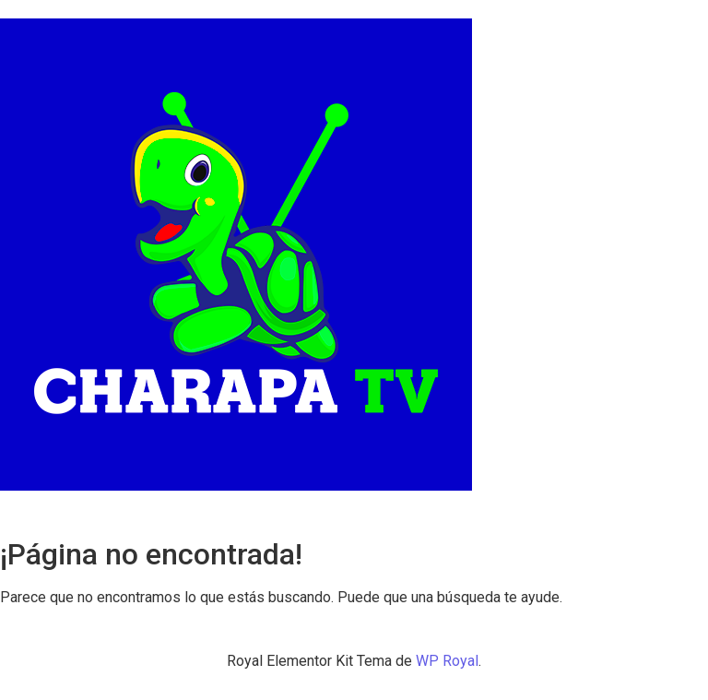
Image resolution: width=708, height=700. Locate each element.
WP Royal (447, 661)
